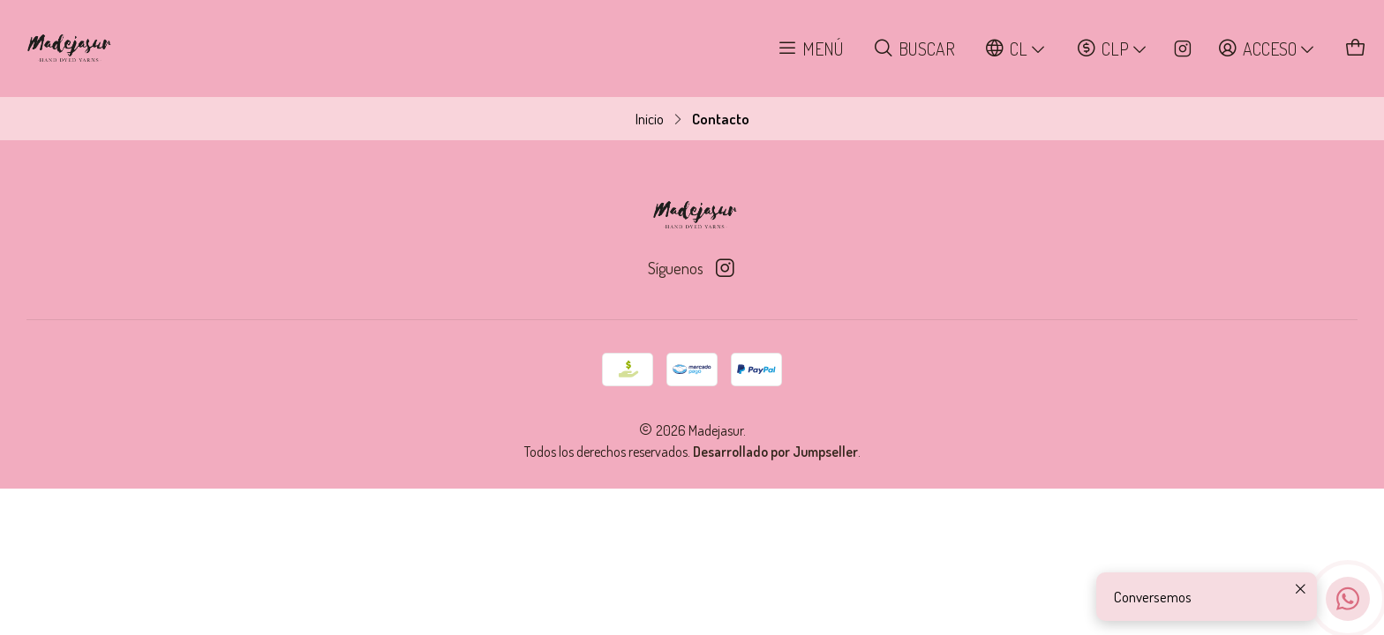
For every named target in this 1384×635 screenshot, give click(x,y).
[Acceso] (1267, 49)
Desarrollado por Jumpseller (775, 451)
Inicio (650, 118)
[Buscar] (914, 49)
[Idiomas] (1016, 49)
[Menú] (810, 49)
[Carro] (1356, 49)
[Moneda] (1113, 49)
